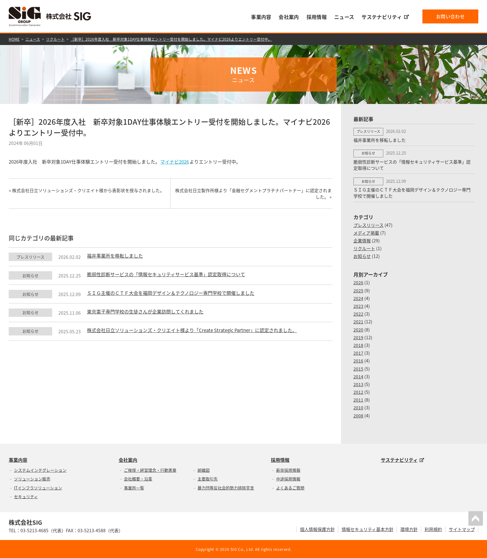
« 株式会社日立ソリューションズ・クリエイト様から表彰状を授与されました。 (86, 190)
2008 (358, 415)
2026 (358, 282)
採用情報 (317, 16)
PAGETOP (475, 518)
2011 (358, 399)
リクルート (55, 39)
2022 (358, 313)
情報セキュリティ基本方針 (368, 529)
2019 (358, 337)
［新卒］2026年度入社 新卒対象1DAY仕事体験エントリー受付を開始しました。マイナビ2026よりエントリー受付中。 (171, 39)
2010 (358, 407)
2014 (358, 376)
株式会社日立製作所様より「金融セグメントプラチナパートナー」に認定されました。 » (254, 193)
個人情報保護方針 (317, 529)
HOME (14, 39)
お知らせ (362, 256)
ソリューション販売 (32, 478)
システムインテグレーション (40, 469)
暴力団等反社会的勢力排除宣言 (226, 487)
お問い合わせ (450, 16)
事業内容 (261, 16)
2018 (358, 344)
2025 (358, 290)
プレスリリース (368, 224)
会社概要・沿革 (138, 478)
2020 (358, 329)
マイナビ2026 (175, 161)
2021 (358, 321)
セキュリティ (26, 496)
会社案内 (289, 16)
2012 (358, 391)
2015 (358, 368)
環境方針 (409, 529)
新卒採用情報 (288, 469)
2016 (358, 360)
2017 (358, 352)
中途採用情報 (288, 478)
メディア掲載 (366, 232)
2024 (358, 298)
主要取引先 (208, 478)
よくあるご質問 (290, 487)
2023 (358, 305)
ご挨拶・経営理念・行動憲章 (150, 469)
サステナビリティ (385, 16)
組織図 (204, 469)
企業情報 (362, 240)
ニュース (344, 16)
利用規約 (433, 529)
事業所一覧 (134, 487)
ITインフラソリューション (38, 487)
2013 (358, 383)
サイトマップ (462, 529)
